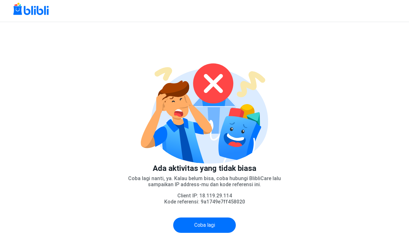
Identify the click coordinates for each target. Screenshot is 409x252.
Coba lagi (204, 225)
